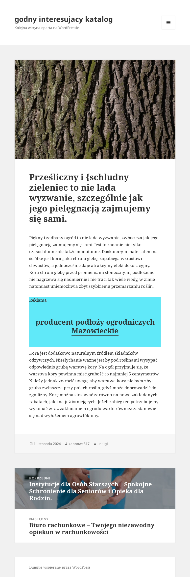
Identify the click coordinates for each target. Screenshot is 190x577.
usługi (102, 443)
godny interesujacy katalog (64, 19)
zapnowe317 (79, 443)
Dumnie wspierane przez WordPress (59, 567)
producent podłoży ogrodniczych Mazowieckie (95, 326)
